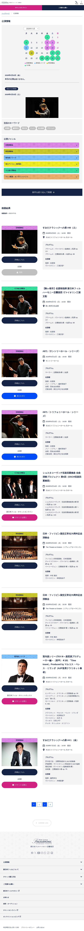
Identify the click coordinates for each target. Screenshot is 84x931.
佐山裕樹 (41, 128)
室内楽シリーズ (10, 158)
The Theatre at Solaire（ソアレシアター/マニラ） (64, 547)
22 (47, 53)
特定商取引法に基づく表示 (11, 927)
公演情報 (6, 862)
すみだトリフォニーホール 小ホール (59, 490)
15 (47, 48)
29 (47, 58)
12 (31, 48)
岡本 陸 (24, 128)
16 (52, 48)
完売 (19, 272)
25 (26, 58)
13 (37, 48)
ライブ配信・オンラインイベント (16, 177)
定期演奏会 (9, 145)
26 (31, 58)
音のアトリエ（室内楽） (13, 164)
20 (37, 53)
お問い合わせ (40, 927)
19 (31, 53)
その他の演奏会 (10, 170)
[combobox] (31, 28)
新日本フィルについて (11, 869)
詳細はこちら (19, 260)
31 (58, 58)
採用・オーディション (10, 904)
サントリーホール (52, 361)
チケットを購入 (19, 517)
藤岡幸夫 (16, 128)
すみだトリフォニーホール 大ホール (59, 237)
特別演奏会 (9, 151)
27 (37, 58)
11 (26, 48)
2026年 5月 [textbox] (30, 29)
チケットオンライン (9, 910)
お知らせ (6, 897)
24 (58, 53)
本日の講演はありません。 (42, 95)
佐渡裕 (7, 128)
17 (58, 48)
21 (42, 53)
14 (42, 48)
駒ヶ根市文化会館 (52, 306)
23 (52, 53)
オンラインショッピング (11, 916)
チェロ (32, 128)
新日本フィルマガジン (10, 891)
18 (26, 53)
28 (42, 58)
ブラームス (50, 128)
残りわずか (19, 396)
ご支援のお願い (8, 884)
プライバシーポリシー (27, 927)
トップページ (6, 13)
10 (58, 42)
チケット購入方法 (9, 877)
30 (52, 58)
